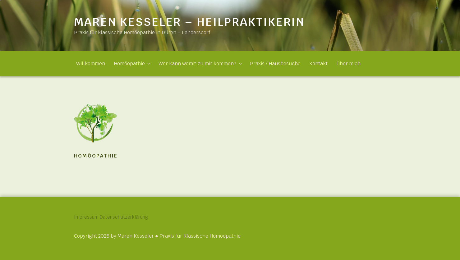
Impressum (87, 217)
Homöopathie (132, 63)
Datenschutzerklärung (136, 217)
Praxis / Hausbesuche (275, 63)
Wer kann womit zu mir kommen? (200, 63)
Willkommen (90, 63)
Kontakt (318, 63)
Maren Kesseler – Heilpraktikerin (189, 22)
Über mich (348, 63)
